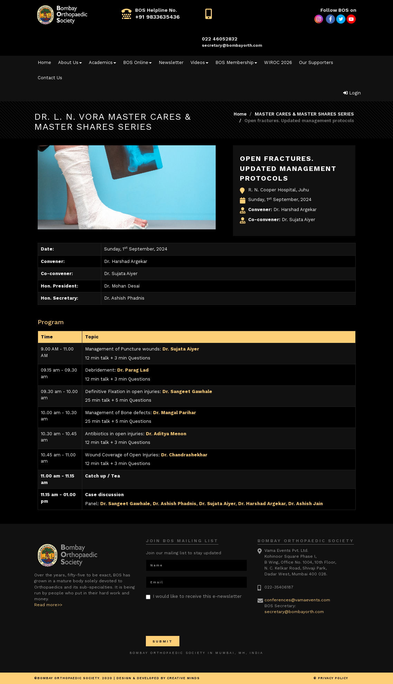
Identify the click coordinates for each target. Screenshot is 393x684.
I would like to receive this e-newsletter (194, 596)
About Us (70, 62)
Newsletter (171, 62)
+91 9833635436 (157, 16)
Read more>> (48, 604)
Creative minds (183, 678)
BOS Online (137, 62)
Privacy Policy (333, 678)
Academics (102, 62)
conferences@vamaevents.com (297, 600)
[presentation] (198, 617)
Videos (199, 62)
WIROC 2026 (278, 62)
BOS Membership (236, 62)
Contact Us (50, 77)
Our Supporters (316, 62)
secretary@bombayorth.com (232, 45)
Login (352, 92)
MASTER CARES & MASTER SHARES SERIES (304, 114)
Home (44, 62)
